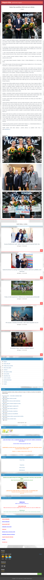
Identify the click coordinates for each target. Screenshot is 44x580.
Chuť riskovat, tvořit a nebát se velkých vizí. (10, 408)
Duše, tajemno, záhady (8, 371)
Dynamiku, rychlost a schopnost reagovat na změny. (11, 403)
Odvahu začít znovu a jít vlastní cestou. (9, 418)
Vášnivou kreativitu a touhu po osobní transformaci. (11, 400)
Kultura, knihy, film (7, 363)
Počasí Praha (22, 459)
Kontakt (25, 578)
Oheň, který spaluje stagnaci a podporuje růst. (10, 406)
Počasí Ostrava (22, 467)
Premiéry (5, 381)
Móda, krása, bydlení (7, 367)
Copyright (13, 578)
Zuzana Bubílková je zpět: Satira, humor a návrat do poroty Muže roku (22, 244)
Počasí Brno (22, 465)
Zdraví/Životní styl (7, 375)
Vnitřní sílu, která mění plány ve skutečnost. (10, 411)
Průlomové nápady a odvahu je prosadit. (9, 398)
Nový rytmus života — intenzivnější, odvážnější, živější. (12, 395)
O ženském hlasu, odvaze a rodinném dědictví (22, 348)
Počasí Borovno (22, 470)
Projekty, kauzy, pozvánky (8, 365)
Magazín (22, 9)
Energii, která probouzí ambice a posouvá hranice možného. (13, 416)
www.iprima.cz (7, 129)
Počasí (40, 554)
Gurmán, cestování (7, 377)
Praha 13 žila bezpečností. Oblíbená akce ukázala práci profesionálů (22, 297)
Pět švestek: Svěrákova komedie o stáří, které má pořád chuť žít (22, 322)
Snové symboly (6, 373)
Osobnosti (5, 369)
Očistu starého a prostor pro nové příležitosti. (10, 413)
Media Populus (29, 578)
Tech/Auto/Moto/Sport (7, 379)
